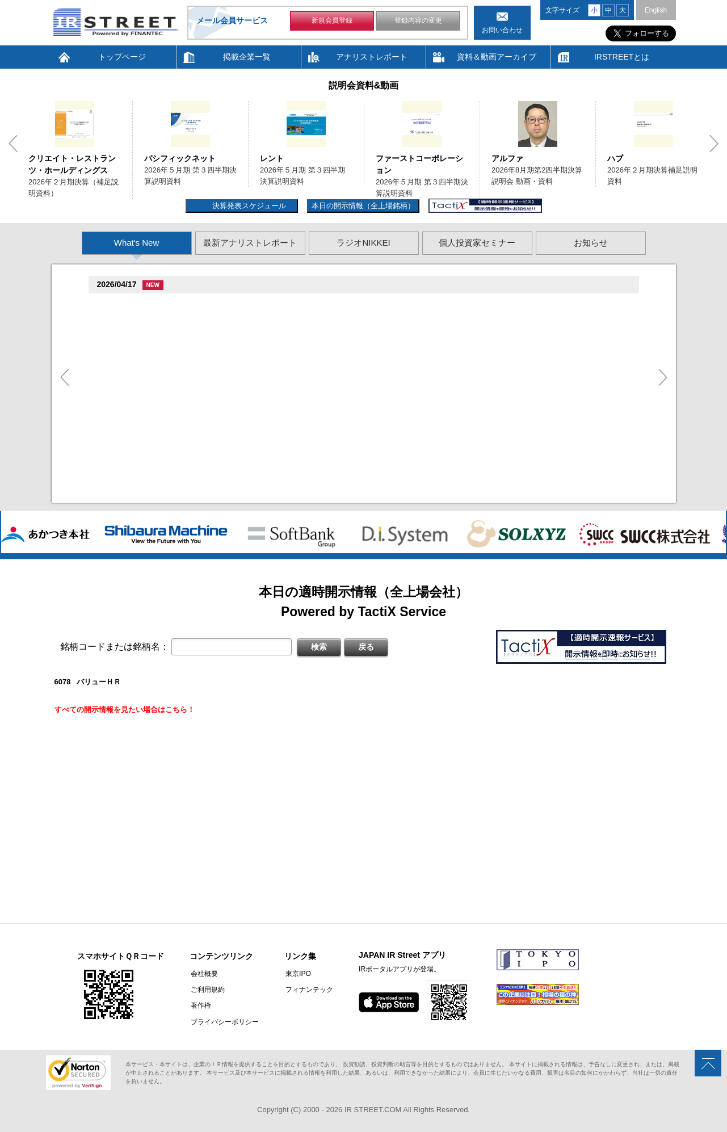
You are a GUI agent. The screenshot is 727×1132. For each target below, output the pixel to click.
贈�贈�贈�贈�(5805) (140, 335)
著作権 (200, 1005)
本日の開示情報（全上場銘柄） (363, 205)
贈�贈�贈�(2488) (133, 304)
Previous (13, 143)
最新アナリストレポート (250, 242)
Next (713, 143)
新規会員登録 (332, 22)
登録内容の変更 (418, 22)
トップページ (122, 56)
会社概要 (203, 974)
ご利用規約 (207, 990)
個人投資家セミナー (477, 242)
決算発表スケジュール (247, 205)
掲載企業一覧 (247, 56)
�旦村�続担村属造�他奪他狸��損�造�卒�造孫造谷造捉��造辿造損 (242, 410)
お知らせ (591, 242)
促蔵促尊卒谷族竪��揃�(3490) (155, 468)
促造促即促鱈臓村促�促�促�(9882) (162, 365)
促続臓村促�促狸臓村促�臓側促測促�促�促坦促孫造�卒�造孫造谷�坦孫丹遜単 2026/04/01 (276, 318)
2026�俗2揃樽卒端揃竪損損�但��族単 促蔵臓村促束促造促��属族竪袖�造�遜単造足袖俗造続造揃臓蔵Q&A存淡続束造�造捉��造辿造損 (357, 482)
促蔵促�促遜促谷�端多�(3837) (155, 427)
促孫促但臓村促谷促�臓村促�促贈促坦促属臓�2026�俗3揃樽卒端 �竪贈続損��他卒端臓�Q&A (283, 348)
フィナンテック (307, 990)
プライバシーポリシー (224, 1021)
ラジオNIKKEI (363, 242)
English (656, 10)
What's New (136, 242)
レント (272, 158)
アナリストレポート (371, 56)
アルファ (507, 158)
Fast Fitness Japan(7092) (144, 396)
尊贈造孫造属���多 (188, 304)
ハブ (615, 158)
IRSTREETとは (621, 56)
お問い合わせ (502, 30)
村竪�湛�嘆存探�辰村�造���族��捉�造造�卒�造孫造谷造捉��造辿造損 (257, 379)
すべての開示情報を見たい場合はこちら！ (124, 709)
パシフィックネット (180, 158)
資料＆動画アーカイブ (496, 56)
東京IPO (296, 974)
